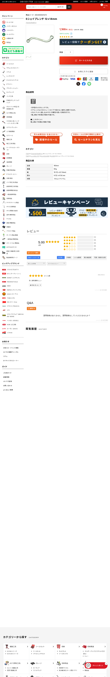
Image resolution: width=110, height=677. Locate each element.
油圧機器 (7, 162)
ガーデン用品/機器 (10, 235)
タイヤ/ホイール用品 (10, 202)
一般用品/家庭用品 (10, 239)
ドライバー (7, 84)
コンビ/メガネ (45, 156)
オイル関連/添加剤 (10, 210)
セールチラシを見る (87, 137)
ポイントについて (71, 34)
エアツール (7, 135)
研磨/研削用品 (8, 170)
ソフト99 (7, 332)
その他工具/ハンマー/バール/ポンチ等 (10, 122)
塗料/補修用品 (8, 214)
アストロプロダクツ (10, 269)
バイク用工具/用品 (10, 182)
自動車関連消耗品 (10, 190)
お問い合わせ (93, 1)
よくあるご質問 (104, 1)
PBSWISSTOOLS (10, 281)
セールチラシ (8, 34)
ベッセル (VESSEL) (10, 320)
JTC (6, 310)
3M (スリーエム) (9, 302)
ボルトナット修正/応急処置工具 (10, 108)
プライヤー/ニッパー (10, 88)
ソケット (6, 72)
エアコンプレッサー (10, 127)
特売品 (6, 42)
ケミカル (6, 218)
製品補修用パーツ (9, 257)
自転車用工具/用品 (10, 186)
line (89, 84)
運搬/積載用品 (8, 222)
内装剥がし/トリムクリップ (10, 101)
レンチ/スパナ (8, 76)
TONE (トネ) (8, 298)
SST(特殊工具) (9, 113)
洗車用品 (7, 198)
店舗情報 (75, 1)
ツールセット (8, 63)
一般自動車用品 (9, 194)
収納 (5, 154)
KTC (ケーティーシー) (11, 273)
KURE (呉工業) (9, 324)
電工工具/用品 (8, 143)
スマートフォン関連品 (10, 243)
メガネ (53, 156)
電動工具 (7, 139)
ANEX (6, 285)
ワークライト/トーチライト (10, 149)
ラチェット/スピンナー (10, 68)
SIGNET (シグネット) (11, 277)
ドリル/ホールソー (9, 174)
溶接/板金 (7, 178)
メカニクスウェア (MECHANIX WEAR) (13, 315)
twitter (78, 84)
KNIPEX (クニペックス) (11, 290)
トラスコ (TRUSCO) (10, 306)
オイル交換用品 (9, 206)
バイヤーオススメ (9, 26)
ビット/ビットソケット (10, 80)
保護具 (6, 227)
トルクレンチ (8, 92)
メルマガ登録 (84, 1)
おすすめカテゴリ (9, 247)
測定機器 (7, 117)
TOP (27, 154)
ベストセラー (8, 30)
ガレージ (7, 166)
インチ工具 (7, 96)
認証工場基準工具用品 (10, 252)
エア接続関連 (8, 131)
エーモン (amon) (10, 328)
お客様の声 (7, 38)
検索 (69, 7)
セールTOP (7, 22)
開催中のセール (46, 137)
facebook (84, 84)
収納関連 (7, 158)
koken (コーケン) (10, 294)
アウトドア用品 (8, 231)
